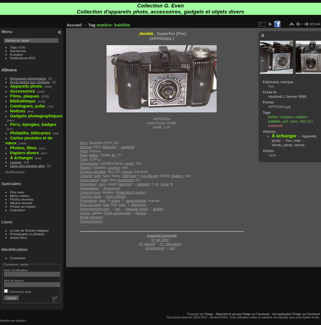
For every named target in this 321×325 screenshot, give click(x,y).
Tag (92, 25)
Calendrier (17, 210)
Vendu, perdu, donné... (290, 145)
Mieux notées (19, 195)
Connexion (18, 258)
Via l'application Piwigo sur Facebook (296, 314)
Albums (9, 69)
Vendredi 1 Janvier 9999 (287, 96)
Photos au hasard (23, 206)
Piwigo (209, 314)
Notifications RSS (23, 58)
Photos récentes (22, 199)
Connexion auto (17, 291)
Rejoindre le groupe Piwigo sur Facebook (242, 314)
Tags (13, 47)
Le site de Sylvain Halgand (29, 230)
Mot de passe (14, 280)
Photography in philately (27, 234)
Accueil (74, 25)
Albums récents (21, 203)
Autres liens (18, 237)
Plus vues (17, 192)
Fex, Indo (293, 141)
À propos (16, 54)
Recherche (18, 51)
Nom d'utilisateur (16, 270)
